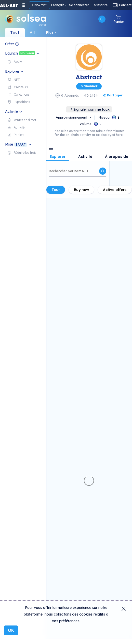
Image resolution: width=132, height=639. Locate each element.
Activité (85, 157)
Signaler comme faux (89, 109)
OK (11, 630)
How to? (39, 5)
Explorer (57, 157)
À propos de (116, 157)
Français (57, 5)
